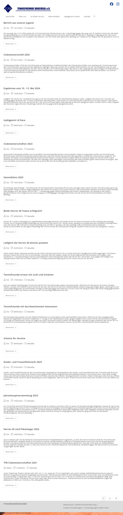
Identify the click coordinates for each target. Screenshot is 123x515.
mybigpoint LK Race (14, 121)
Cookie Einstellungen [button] (73, 509)
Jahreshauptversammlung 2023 (21, 396)
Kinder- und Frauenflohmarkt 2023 (23, 362)
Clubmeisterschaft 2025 (17, 55)
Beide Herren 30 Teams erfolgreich (23, 211)
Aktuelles (30, 29)
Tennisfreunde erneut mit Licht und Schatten (29, 275)
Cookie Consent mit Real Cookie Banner (15, 514)
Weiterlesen (12, 45)
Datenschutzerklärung (86, 506)
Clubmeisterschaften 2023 (18, 144)
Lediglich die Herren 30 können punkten (26, 243)
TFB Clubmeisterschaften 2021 (20, 463)
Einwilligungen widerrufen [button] (97, 509)
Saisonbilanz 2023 (13, 178)
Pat (7, 29)
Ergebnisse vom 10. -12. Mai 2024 (22, 89)
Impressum (68, 506)
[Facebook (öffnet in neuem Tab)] (111, 4)
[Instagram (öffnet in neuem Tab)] (117, 4)
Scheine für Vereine (14, 339)
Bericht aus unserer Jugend (19, 23)
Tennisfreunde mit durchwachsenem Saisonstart (30, 307)
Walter (9, 469)
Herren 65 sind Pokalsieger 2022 (21, 430)
